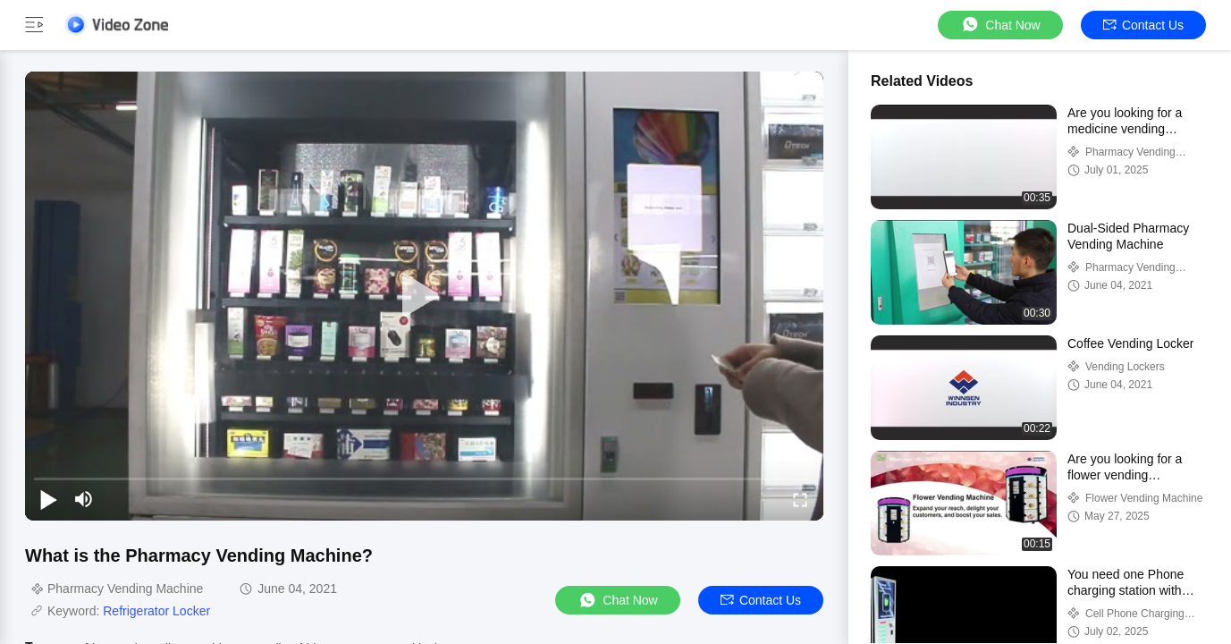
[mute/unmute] (84, 499)
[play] (424, 296)
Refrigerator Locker (156, 611)
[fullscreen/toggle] (800, 499)
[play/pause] (48, 499)
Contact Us (1143, 25)
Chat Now (1000, 24)
